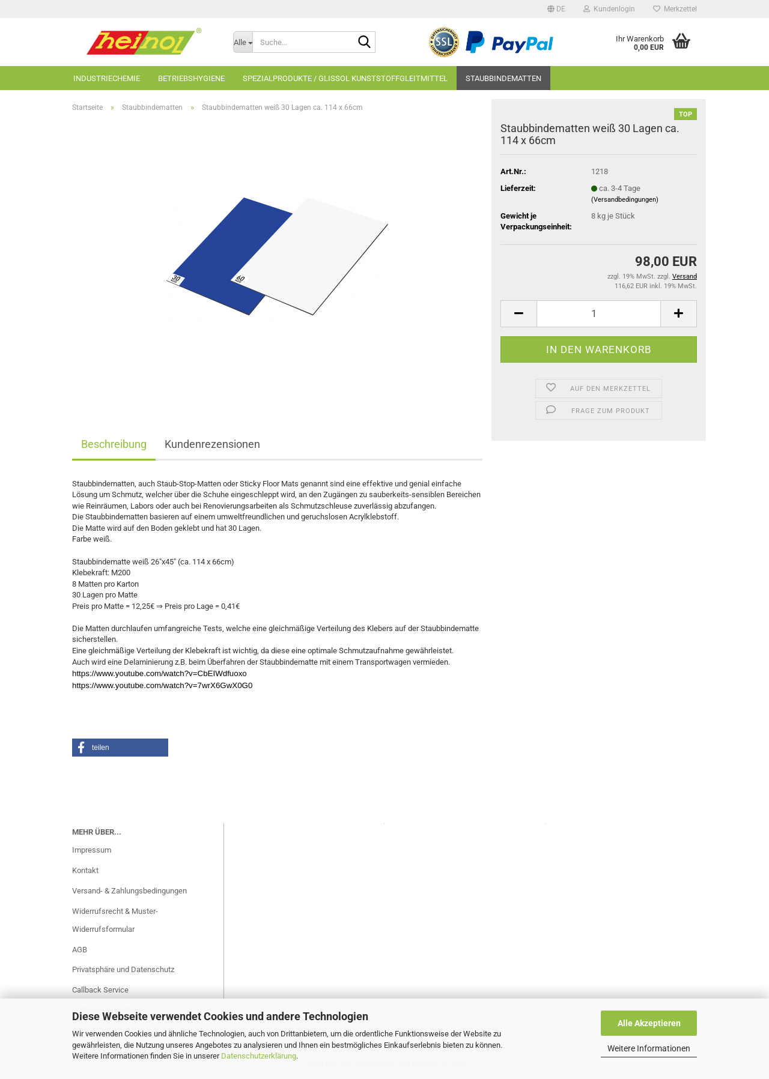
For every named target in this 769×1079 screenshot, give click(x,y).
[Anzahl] (598, 313)
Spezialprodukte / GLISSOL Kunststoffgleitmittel (345, 78)
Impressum (91, 849)
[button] (556, 9)
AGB (79, 949)
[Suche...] (242, 42)
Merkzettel (675, 9)
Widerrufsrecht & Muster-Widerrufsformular (115, 920)
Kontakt (85, 870)
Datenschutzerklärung (258, 1055)
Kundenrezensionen (212, 444)
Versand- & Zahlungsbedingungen (129, 890)
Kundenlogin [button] (609, 9)
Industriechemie (106, 78)
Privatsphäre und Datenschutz (123, 969)
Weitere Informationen (648, 1048)
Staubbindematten (503, 78)
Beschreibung (114, 444)
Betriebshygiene (191, 78)
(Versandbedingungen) (624, 200)
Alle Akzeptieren (649, 1023)
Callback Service (100, 989)
